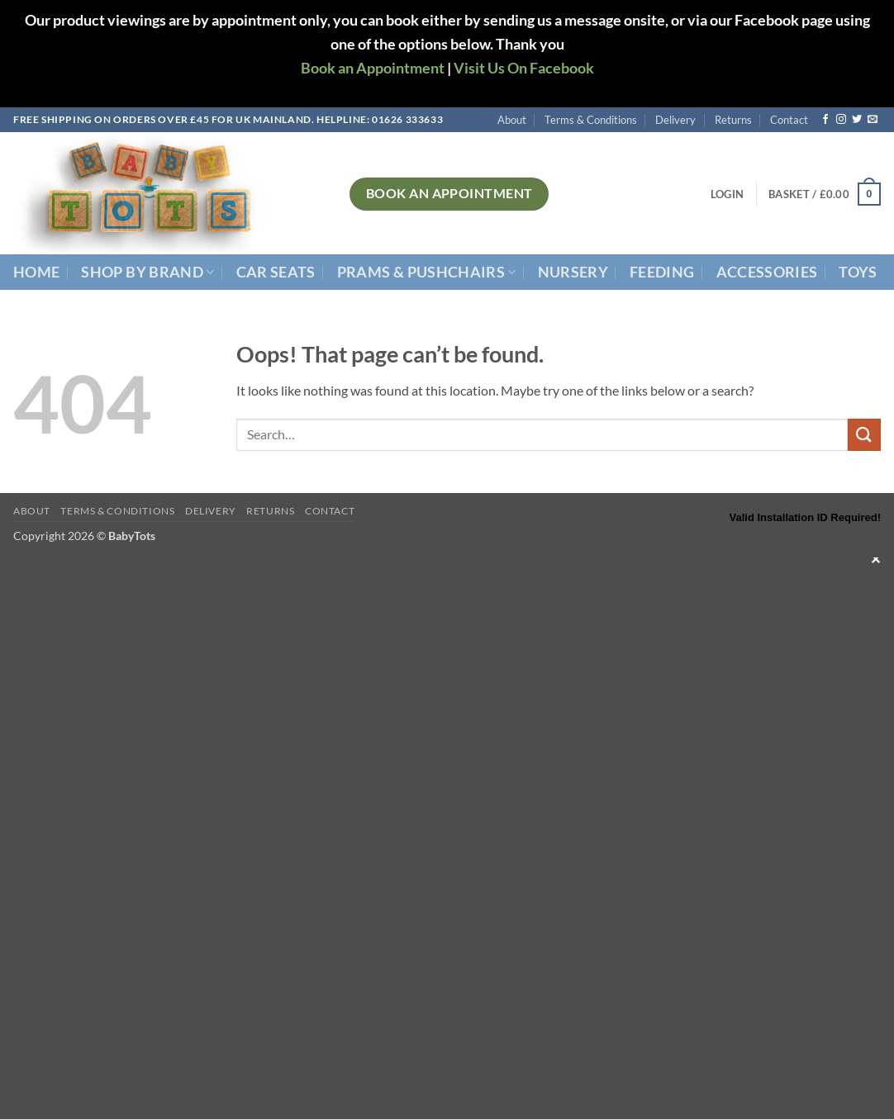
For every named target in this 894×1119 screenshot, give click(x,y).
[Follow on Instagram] (841, 120)
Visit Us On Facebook (524, 68)
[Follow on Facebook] (825, 120)
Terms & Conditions (590, 119)
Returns (733, 119)
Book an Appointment (373, 68)
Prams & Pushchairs (426, 272)
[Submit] (864, 435)
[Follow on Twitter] (857, 120)
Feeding (662, 272)
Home (36, 272)
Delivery (675, 119)
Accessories (767, 272)
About (511, 119)
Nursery (573, 272)
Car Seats (276, 272)
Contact (789, 119)
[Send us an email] (872, 120)
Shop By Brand (147, 272)
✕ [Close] (875, 559)
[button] (727, 194)
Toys (858, 272)
